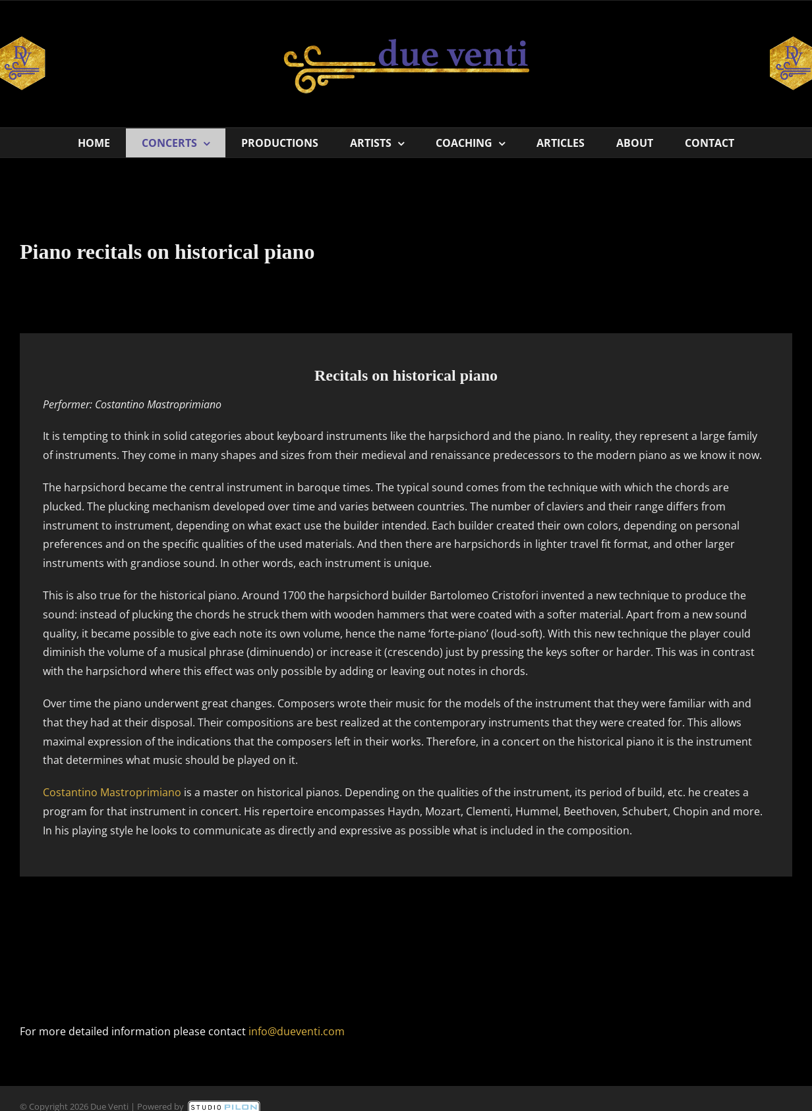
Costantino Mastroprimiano (112, 792)
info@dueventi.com (296, 1031)
